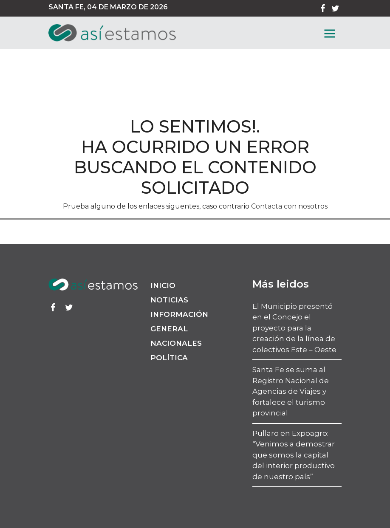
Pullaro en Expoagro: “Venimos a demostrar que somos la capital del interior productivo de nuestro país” (293, 455)
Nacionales (176, 343)
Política (169, 357)
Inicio (162, 285)
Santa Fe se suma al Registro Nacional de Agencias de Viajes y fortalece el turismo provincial (290, 391)
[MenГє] (330, 33)
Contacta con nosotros (289, 206)
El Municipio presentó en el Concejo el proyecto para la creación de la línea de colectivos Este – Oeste (294, 328)
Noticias (169, 300)
